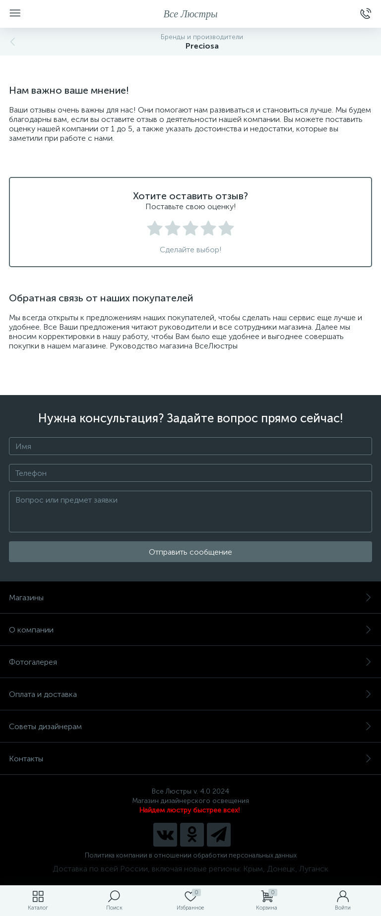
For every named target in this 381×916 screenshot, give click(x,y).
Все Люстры (191, 13)
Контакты (190, 758)
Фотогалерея (190, 662)
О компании (190, 629)
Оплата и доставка (190, 694)
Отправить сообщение (190, 552)
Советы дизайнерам (190, 726)
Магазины (190, 597)
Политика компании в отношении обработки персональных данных (191, 855)
